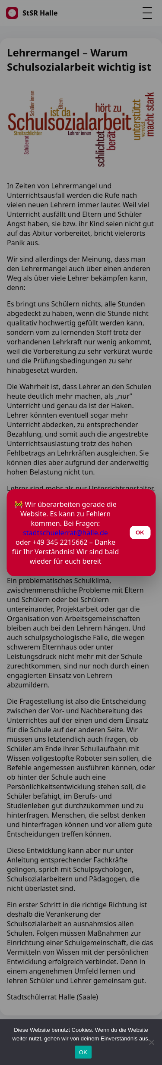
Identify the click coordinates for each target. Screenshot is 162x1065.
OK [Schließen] (140, 532)
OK (83, 1052)
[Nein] (151, 1042)
